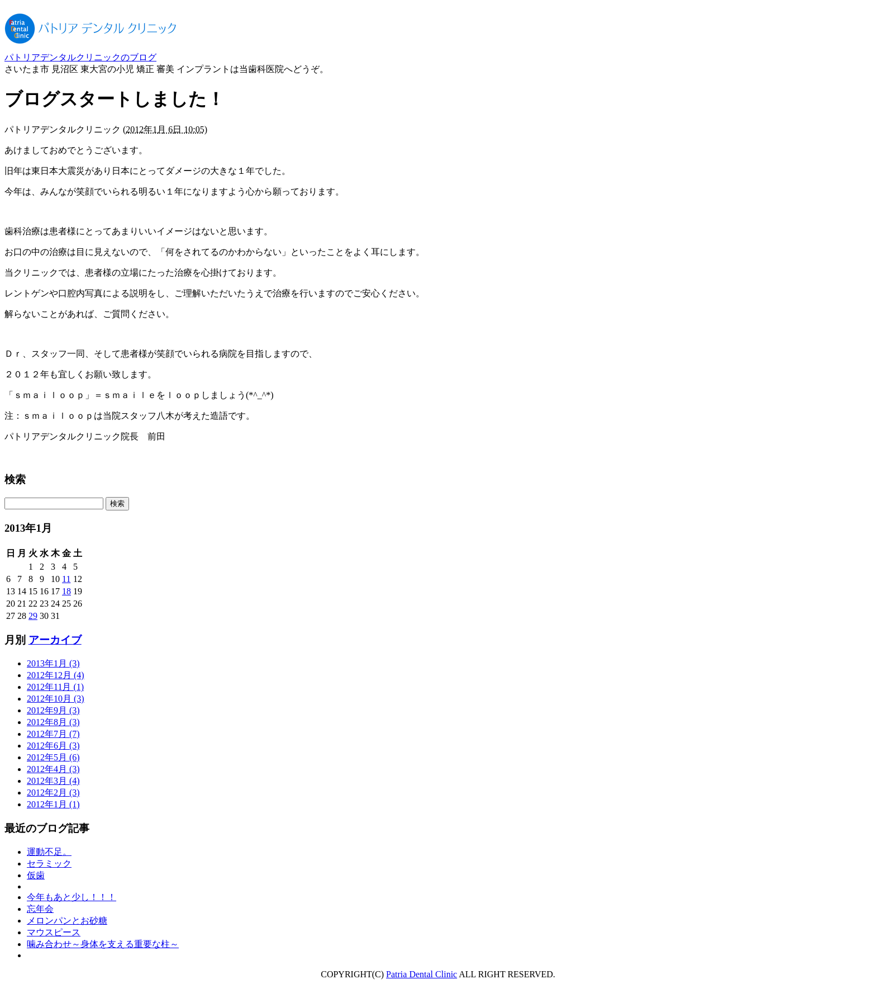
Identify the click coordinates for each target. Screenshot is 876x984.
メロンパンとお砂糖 (67, 920)
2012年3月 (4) (53, 781)
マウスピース (53, 932)
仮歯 (36, 875)
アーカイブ (55, 640)
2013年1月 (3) (53, 663)
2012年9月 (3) (53, 710)
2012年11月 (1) (55, 687)
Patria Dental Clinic (421, 974)
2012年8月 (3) (53, 722)
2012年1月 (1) (53, 804)
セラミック (49, 863)
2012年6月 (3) (53, 745)
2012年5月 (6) (53, 757)
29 (32, 616)
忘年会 (40, 909)
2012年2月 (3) (53, 792)
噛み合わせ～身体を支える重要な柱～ (103, 944)
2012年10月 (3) (55, 698)
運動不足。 (49, 852)
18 (66, 591)
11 (66, 579)
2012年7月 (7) (53, 734)
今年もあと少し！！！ (71, 897)
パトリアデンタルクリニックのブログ (80, 57)
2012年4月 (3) (53, 769)
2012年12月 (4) (55, 675)
